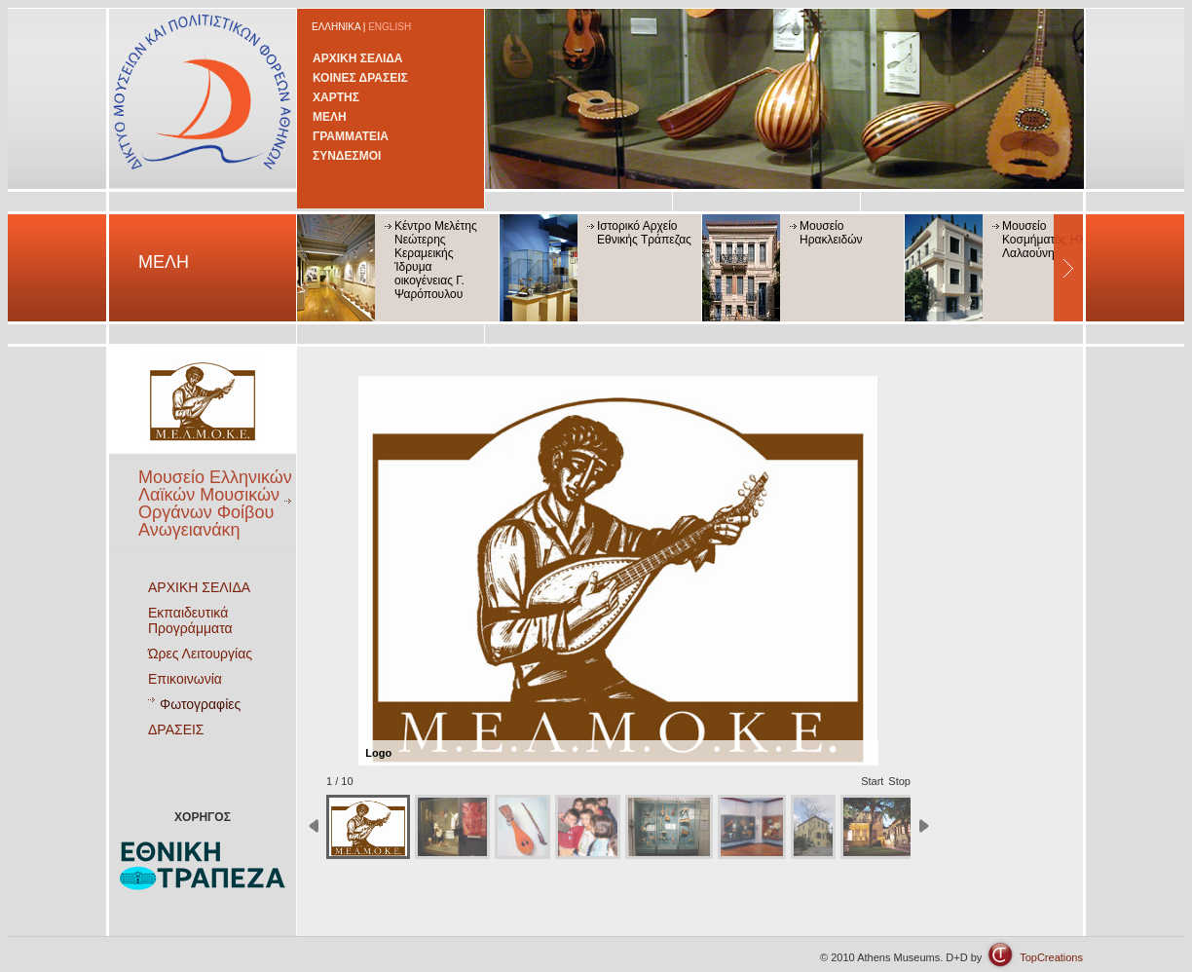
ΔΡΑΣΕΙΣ (176, 729)
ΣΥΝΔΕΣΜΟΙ (347, 156)
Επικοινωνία (185, 679)
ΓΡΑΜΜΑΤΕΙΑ (351, 136)
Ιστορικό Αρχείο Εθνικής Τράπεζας (644, 232)
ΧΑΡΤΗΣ (336, 97)
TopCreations (1051, 957)
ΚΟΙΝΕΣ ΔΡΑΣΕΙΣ (360, 78)
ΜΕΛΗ (330, 117)
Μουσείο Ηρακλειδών (831, 232)
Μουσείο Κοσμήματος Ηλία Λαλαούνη (1048, 239)
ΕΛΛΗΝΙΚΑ (336, 26)
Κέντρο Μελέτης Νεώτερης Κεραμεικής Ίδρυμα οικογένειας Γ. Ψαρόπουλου (435, 260)
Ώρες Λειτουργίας (200, 653)
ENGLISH (389, 26)
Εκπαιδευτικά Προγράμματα (190, 620)
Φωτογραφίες (200, 704)
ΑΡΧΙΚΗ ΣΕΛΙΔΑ (358, 58)
